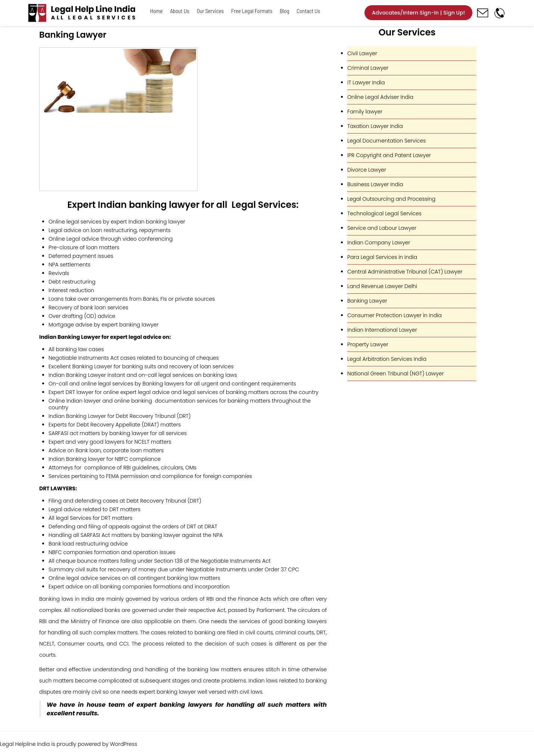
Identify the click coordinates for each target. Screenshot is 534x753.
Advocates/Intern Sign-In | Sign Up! (418, 12)
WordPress (123, 744)
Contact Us (308, 10)
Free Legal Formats (251, 10)
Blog (284, 10)
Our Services (210, 10)
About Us (179, 10)
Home (156, 10)
